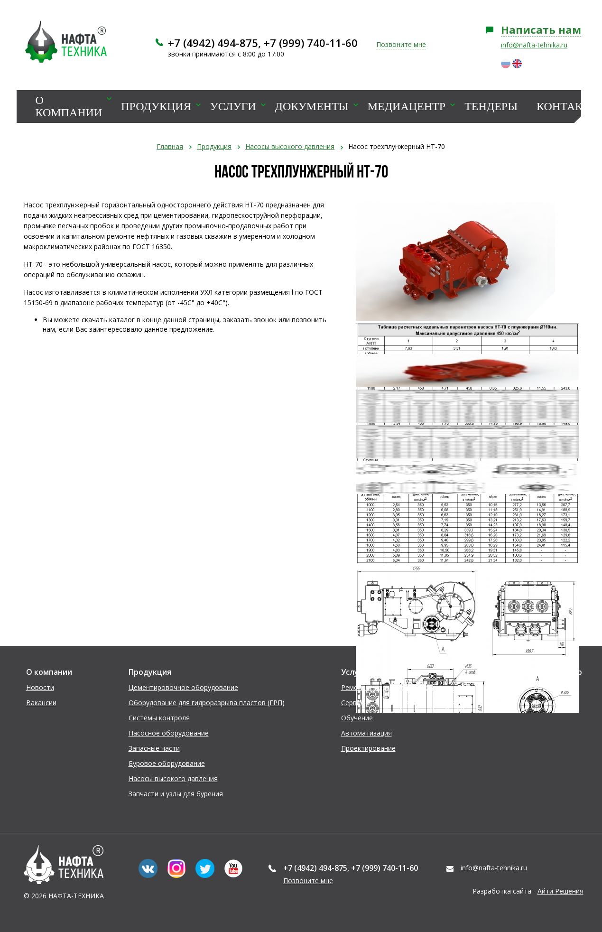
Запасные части (154, 748)
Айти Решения (560, 890)
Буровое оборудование (167, 763)
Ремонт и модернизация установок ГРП (405, 687)
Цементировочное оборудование (183, 687)
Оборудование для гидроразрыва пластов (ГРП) (207, 702)
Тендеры (491, 106)
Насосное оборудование (169, 732)
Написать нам (541, 29)
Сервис (352, 702)
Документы (312, 106)
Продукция (156, 106)
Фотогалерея (553, 687)
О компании (69, 106)
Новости (40, 687)
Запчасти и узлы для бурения (176, 793)
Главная (170, 146)
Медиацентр (406, 106)
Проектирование (368, 748)
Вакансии (41, 702)
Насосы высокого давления (289, 146)
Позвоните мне (401, 44)
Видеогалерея (555, 702)
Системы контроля (159, 717)
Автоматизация (366, 732)
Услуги (233, 106)
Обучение (357, 717)
